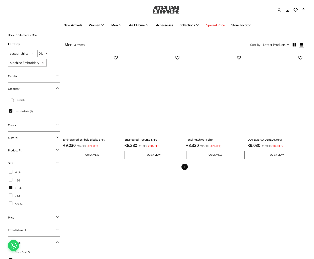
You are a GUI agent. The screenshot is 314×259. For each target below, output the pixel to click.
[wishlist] (295, 10)
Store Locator (241, 25)
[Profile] (287, 10)
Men (114, 25)
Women (94, 25)
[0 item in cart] (303, 10)
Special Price (215, 25)
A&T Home (137, 25)
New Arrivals (72, 25)
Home (11, 34)
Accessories (164, 25)
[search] (279, 10)
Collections (187, 25)
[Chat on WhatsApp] (13, 245)
